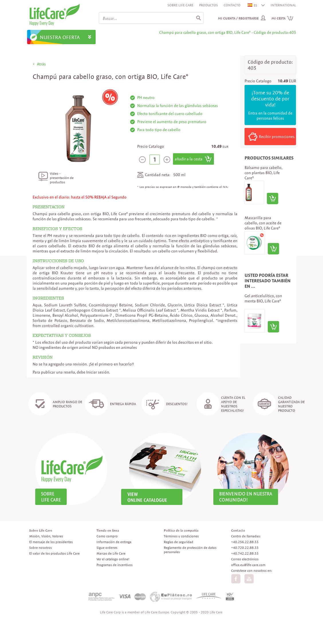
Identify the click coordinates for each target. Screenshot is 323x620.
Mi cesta (282, 18)
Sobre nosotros (40, 547)
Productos (208, 5)
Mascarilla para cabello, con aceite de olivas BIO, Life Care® (263, 223)
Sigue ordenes (106, 547)
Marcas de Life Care (110, 553)
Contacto (232, 5)
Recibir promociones (277, 136)
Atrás (41, 64)
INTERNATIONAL (283, 5)
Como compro (107, 536)
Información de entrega (113, 542)
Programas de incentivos (114, 565)
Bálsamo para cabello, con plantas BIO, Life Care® (263, 172)
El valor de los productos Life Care (54, 553)
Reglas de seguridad (178, 542)
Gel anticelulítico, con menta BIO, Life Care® (263, 298)
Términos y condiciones (181, 536)
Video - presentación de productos (62, 177)
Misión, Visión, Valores (46, 536)
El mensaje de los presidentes (51, 542)
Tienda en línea (107, 530)
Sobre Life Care (180, 5)
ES (253, 5)
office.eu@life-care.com (248, 565)
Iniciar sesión (97, 372)
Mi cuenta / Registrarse (238, 18)
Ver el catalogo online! (112, 559)
